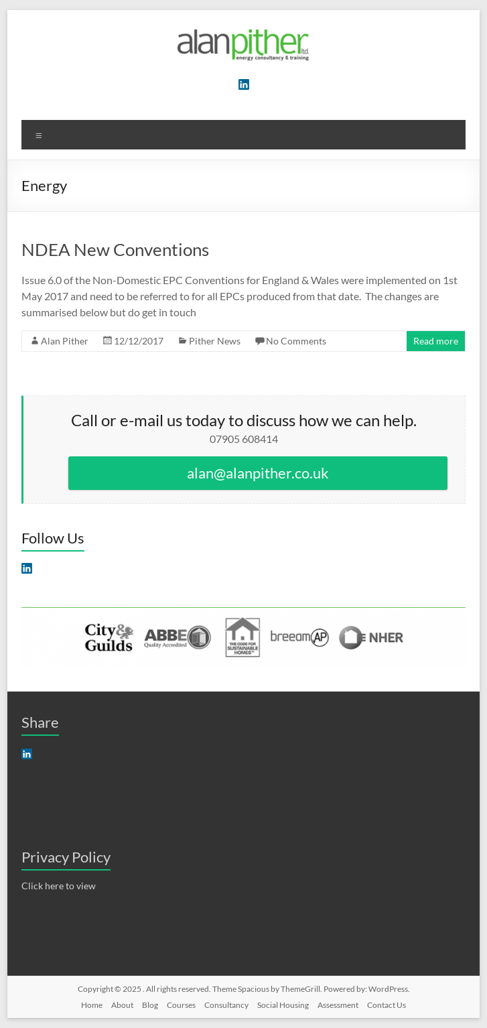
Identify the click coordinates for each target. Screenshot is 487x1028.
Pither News (214, 340)
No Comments (296, 340)
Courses (181, 1005)
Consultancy (226, 1005)
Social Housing (283, 1005)
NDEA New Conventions (115, 249)
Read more (435, 340)
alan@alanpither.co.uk (258, 473)
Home (91, 1005)
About (122, 1005)
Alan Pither (64, 340)
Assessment (338, 1005)
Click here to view (58, 885)
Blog (150, 1005)
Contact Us (386, 1005)
